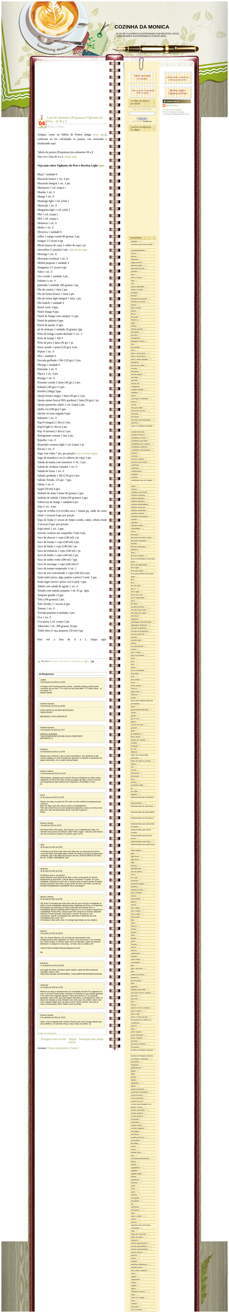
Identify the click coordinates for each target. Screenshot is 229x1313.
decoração (135, 534)
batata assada (136, 308)
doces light (135, 591)
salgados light (136, 1174)
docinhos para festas (139, 610)
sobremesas (135, 1210)
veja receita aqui (78, 249)
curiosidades (136, 528)
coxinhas (134, 477)
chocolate (135, 414)
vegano (134, 1276)
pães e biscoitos (137, 968)
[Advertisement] (66, 90)
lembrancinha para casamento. (142, 797)
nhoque (134, 938)
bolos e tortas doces (138, 353)
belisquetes (135, 332)
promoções (135, 1062)
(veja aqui (99, 134)
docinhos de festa (137, 607)
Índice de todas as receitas (141, 761)
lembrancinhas (136, 803)
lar (132, 788)
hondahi (134, 743)
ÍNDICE (134, 752)
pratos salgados (137, 1038)
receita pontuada (137, 1098)
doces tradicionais (138, 598)
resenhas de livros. (138, 1137)
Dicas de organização (139, 565)
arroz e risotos (136, 277)
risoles (133, 1146)
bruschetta (135, 371)
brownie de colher (138, 365)
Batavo (134, 314)
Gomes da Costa (137, 725)
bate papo (135, 317)
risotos (133, 1149)
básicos (134, 305)
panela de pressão (138, 974)
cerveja (134, 404)
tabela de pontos (65, 661)
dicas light (135, 567)
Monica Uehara (46, 771)
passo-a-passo (136, 1011)
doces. (133, 601)
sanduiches (135, 1180)
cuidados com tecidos (139, 492)
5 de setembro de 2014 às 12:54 (52, 1017)
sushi (133, 1231)
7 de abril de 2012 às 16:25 (50, 825)
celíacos (134, 402)
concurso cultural (137, 459)
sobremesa (135, 1207)
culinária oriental (137, 513)
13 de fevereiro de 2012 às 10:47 (53, 773)
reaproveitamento (138, 1089)
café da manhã (136, 374)
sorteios (134, 1222)
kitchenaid (135, 776)
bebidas (134, 326)
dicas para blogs (137, 571)
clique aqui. (70, 156)
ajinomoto (135, 259)
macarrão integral (138, 884)
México (134, 902)
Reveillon (135, 1143)
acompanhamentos (138, 250)
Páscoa (133, 1005)
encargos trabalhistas (139, 628)
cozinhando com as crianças (142, 480)
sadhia (43, 680)
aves (133, 283)
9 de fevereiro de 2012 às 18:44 (52, 752)
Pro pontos (54, 661)
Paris (133, 1002)
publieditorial (136, 1068)
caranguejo (135, 386)
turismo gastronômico (139, 1246)
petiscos (134, 1026)
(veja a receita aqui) (87, 453)
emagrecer (135, 619)
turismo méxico (137, 1252)
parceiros (134, 995)
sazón (133, 1192)
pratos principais (137, 1035)
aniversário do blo (138, 268)
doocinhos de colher (139, 613)
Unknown (44, 985)
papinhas (134, 986)
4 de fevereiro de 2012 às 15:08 (52, 682)
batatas (133, 311)
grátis (133, 731)
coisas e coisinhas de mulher (142, 426)
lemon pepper (136, 850)
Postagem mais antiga (91, 1039)
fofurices (134, 694)
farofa (133, 667)
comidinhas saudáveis (139, 447)
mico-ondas (135, 908)
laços (133, 779)
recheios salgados (138, 1128)
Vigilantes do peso (78, 661)
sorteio (133, 1219)
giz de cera (135, 718)
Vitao (133, 1301)
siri (132, 1204)
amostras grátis (137, 265)
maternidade (136, 899)
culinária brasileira (138, 495)
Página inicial (72, 1041)
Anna (42, 795)
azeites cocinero (137, 289)
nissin (133, 941)
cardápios (135, 392)
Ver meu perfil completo (172, 110)
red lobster (135, 1134)
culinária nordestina (138, 510)
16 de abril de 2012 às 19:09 (51, 847)
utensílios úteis (137, 1267)
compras (134, 453)
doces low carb (137, 595)
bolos (133, 350)
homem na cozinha (138, 740)
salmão (134, 1176)
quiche (133, 1077)
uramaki (134, 1261)
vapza (133, 1273)
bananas (134, 295)
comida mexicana (138, 432)
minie (133, 923)
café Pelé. (135, 380)
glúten (133, 722)
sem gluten (135, 1198)
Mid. (133, 920)
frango (133, 698)
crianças (134, 489)
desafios (134, 543)
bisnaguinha (135, 338)
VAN (42, 845)
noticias (134, 950)
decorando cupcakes (139, 540)
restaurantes (135, 1140)
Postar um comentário (47, 1033)
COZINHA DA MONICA (141, 27)
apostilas (134, 271)
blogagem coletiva (138, 341)
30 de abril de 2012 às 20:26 (51, 871)
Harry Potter (136, 737)
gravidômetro (136, 734)
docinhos (134, 604)
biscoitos (134, 335)
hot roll (134, 749)
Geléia (133, 712)
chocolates (135, 417)
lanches (134, 782)
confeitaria (135, 465)
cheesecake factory (138, 411)
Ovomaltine (135, 962)
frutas (133, 706)
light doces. (135, 859)
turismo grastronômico (140, 1249)
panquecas (135, 977)
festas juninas (136, 685)
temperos (134, 1240)
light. (133, 862)
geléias (133, 716)
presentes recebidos (138, 1044)
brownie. (134, 368)
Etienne (43, 931)
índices (134, 764)
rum (132, 1155)
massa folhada (136, 893)
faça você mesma (137, 655)
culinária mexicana (138, 507)
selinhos (134, 1195)
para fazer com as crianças (141, 993)
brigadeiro (135, 362)
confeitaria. (135, 468)
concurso (134, 456)
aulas (133, 280)
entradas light (136, 640)
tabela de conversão (138, 1234)
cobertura (134, 423)
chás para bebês (137, 408)
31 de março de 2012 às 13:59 (52, 797)
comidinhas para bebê (139, 441)
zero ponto (135, 1307)
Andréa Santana (47, 704)
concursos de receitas (139, 462)
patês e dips (135, 1014)
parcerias (134, 999)
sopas (133, 1213)
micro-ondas (136, 911)
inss (132, 767)
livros (133, 874)
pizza (133, 1029)
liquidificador (136, 868)
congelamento (136, 471)
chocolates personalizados (141, 420)
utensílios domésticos (139, 1264)
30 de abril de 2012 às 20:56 (51, 899)
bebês (133, 323)
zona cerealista (137, 1310)
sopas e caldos (136, 1216)
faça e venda (136, 652)
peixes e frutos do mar (139, 1017)
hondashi (134, 746)
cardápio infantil (137, 389)
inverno (134, 770)
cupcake (134, 519)
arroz (133, 274)
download (135, 616)
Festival (134, 688)
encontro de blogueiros (140, 631)
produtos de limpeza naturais (142, 1050)
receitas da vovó (137, 1101)
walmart (134, 1303)
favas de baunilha (138, 670)
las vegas (134, 791)
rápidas (134, 1080)
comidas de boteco (138, 435)
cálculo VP (135, 383)
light (133, 853)
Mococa (134, 926)
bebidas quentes (137, 329)
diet (132, 579)
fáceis (133, 658)
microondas (135, 917)
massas (134, 896)
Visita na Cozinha (138, 1297)
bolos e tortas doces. (139, 356)
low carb (134, 877)
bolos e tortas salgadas (139, 359)
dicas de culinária (138, 556)
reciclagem (135, 1131)
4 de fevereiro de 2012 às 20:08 (52, 706)
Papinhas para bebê (138, 989)
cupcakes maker (137, 525)
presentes (134, 1041)
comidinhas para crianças (141, 444)
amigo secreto (136, 262)
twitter (133, 1258)
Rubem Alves (136, 1152)
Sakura (133, 1161)
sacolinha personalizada (140, 1158)
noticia (133, 947)
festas (133, 682)
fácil (133, 664)
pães (133, 965)
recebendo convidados (139, 1092)
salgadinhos (135, 1167)
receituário (135, 1119)
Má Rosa (44, 963)
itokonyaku (135, 773)
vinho (133, 1294)
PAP (133, 983)
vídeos (133, 1288)
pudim (133, 1071)
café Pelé (134, 377)
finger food (135, 691)
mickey (134, 905)
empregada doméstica (139, 625)
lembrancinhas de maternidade (143, 812)
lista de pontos (136, 871)
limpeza (134, 865)
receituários (135, 1122)
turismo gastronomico (139, 1243)
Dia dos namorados (138, 547)
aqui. (101, 165)
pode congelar (136, 1032)
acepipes (134, 241)
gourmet (134, 728)
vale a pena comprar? (139, 1270)
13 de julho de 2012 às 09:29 (51, 933)
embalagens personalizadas (141, 622)
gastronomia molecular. (140, 709)
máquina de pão (137, 890)
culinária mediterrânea (139, 504)
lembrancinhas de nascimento (142, 818)
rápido (133, 1086)
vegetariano (135, 1279)
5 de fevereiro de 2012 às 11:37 (52, 730)
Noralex (134, 944)
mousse (134, 932)
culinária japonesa (138, 501)
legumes (134, 794)
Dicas (133, 553)
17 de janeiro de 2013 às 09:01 (52, 965)
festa (133, 676)
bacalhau (134, 293)
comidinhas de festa (138, 438)
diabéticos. (135, 549)
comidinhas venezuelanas (141, 450)
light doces (135, 856)
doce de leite (136, 585)
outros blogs (136, 959)
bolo (133, 344)
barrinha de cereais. (138, 302)
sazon (133, 1189)
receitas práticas (137, 1113)
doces (133, 589)
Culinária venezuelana (139, 516)
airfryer (134, 256)
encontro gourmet (138, 634)
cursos (133, 531)
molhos (134, 929)
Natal (133, 935)
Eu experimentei (137, 646)
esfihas (133, 643)
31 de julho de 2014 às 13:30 (51, 987)
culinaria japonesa (138, 498)
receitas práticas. (137, 1116)
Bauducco (135, 320)
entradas (134, 637)
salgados (134, 1170)
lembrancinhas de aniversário (142, 806)
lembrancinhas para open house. (143, 844)
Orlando (134, 956)
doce (133, 582)
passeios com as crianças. (141, 1008)
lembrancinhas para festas (141, 841)
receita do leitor (137, 1095)
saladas (134, 1164)
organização (135, 953)
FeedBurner (147, 121)
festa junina (135, 679)
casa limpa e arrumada (139, 398)
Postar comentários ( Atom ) (62, 1048)
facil (133, 661)
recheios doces (136, 1125)
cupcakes (134, 522)
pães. (133, 971)
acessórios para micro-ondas (142, 244)
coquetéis (134, 474)
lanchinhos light (137, 785)
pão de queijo (136, 980)
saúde (133, 1186)
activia (133, 253)
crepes (133, 486)
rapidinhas (135, 1083)
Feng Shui (135, 673)
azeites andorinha (137, 286)
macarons (135, 880)
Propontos (135, 1065)
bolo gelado (135, 347)
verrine (134, 1282)
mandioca (135, 886)
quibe (133, 1074)
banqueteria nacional (139, 299)
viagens (134, 1285)
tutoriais (134, 1255)
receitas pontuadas (138, 1110)
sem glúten (135, 1201)
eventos (134, 649)
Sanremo (134, 1183)
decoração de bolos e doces (141, 537)
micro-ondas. (136, 914)
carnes (133, 395)
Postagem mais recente (53, 1039)
